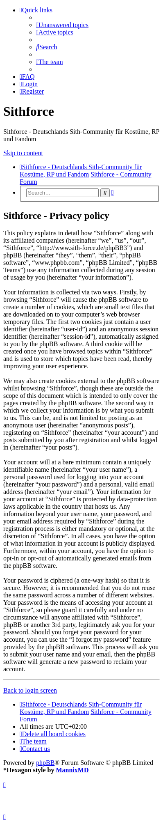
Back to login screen (30, 690)
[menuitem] (62, 24)
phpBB (45, 762)
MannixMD (72, 770)
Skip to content (23, 152)
